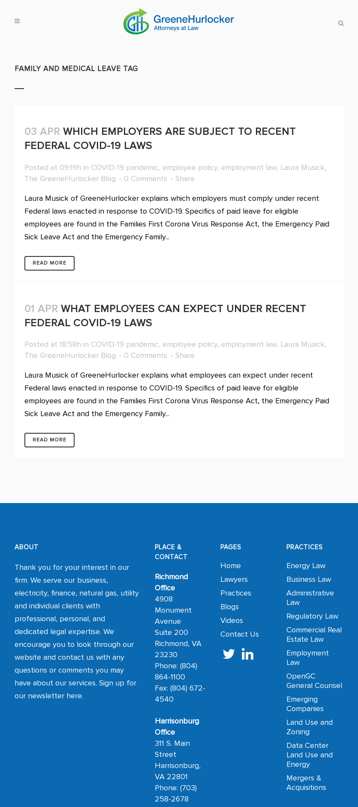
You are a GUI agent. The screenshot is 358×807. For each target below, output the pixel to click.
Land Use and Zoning (309, 727)
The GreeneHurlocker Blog (70, 178)
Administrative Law (310, 597)
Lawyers (234, 579)
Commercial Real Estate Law (314, 634)
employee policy (189, 167)
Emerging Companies (305, 703)
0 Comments (145, 178)
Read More (49, 263)
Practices (235, 593)
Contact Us (239, 634)
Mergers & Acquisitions (306, 782)
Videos (231, 620)
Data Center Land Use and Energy (309, 755)
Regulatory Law (312, 616)
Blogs (229, 606)
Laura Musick (302, 167)
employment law (249, 167)
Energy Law (305, 565)
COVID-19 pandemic (125, 167)
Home (230, 565)
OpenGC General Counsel (314, 680)
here (74, 695)
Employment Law (307, 657)
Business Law (308, 579)
